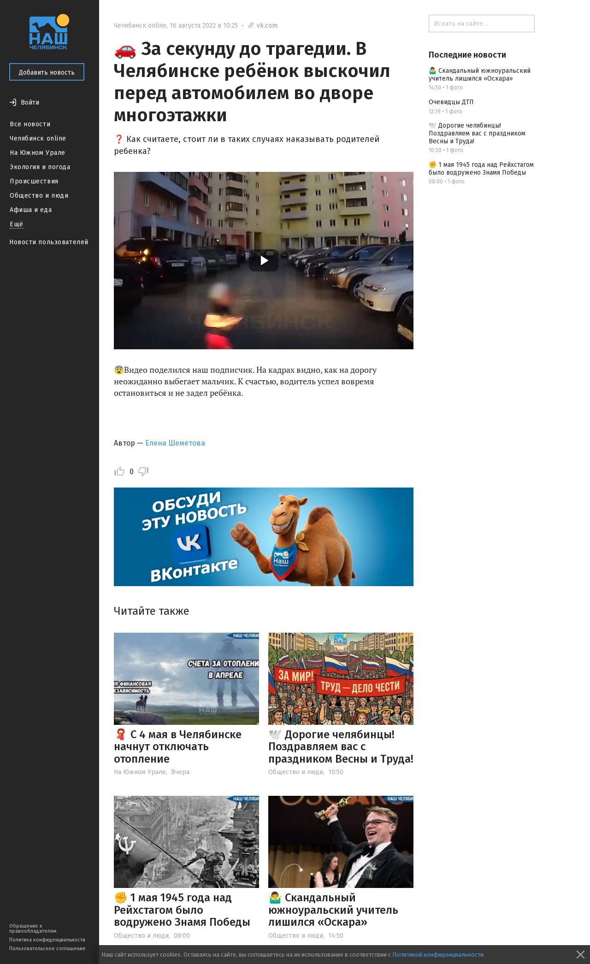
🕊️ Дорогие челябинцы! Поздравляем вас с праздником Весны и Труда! (340, 746)
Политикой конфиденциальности (438, 954)
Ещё (17, 224)
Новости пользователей (48, 242)
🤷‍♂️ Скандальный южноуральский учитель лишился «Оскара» (333, 910)
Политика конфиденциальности (47, 939)
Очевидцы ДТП (451, 102)
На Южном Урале (37, 153)
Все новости (30, 124)
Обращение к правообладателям (32, 928)
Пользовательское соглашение (47, 948)
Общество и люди (39, 196)
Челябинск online (38, 138)
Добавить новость (47, 72)
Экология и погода (40, 167)
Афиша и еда (31, 210)
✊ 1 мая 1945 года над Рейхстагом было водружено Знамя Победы (182, 910)
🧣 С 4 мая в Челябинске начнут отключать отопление (178, 746)
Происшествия (34, 181)
